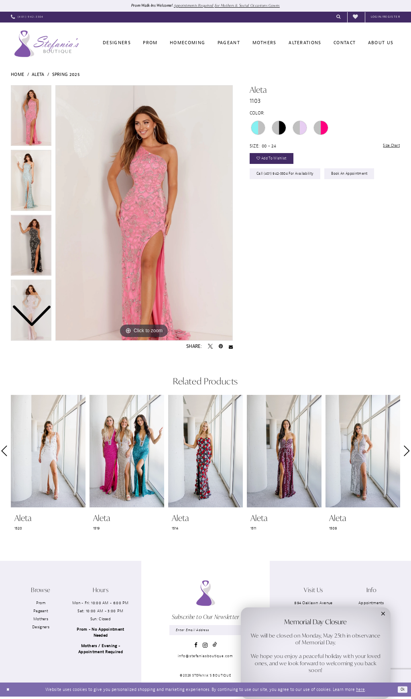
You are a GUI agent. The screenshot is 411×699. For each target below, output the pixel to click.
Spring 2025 (66, 75)
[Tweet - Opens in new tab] (210, 347)
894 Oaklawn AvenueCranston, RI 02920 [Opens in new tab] (313, 606)
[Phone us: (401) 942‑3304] (27, 18)
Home (17, 75)
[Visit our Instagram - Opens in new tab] (205, 647)
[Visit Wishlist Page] (356, 17)
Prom (40, 603)
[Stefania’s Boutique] (46, 44)
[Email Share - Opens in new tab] (231, 347)
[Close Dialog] (9, 692)
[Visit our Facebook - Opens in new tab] (195, 647)
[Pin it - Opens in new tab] (221, 347)
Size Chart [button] (389, 146)
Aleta (38, 75)
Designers (40, 627)
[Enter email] (205, 631)
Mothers (40, 619)
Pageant (40, 611)
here (360, 691)
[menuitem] (27, 18)
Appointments (371, 603)
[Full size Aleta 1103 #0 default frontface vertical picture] (144, 213)
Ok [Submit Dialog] (402, 691)
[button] (385, 17)
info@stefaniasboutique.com (205, 658)
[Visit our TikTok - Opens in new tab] (215, 647)
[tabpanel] (144, 213)
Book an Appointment (362, 179)
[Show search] (338, 18)
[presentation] (48, 451)
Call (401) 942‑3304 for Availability (289, 179)
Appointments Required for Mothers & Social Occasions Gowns (229, 5)
